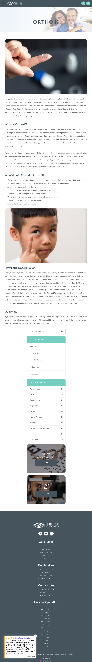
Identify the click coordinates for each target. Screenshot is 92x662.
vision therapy (35, 389)
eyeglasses (34, 406)
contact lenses (35, 400)
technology (34, 439)
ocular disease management (40, 434)
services (33, 394)
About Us (33, 346)
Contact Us (34, 374)
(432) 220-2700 (48, 595)
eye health (33, 411)
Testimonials (34, 367)
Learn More (46, 463)
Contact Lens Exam (46, 572)
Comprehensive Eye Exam (46, 569)
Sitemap (71, 654)
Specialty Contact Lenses (46, 579)
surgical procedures (37, 417)
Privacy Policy (64, 654)
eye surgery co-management (40, 428)
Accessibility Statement (53, 654)
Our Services (34, 353)
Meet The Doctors (36, 360)
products (33, 423)
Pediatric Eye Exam (46, 575)
